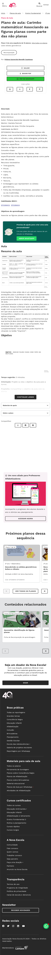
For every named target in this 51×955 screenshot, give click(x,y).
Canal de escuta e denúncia (19, 895)
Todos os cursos (14, 805)
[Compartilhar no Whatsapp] (20, 89)
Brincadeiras (12, 734)
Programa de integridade (17, 888)
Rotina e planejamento (16, 823)
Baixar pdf (25, 73)
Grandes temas (13, 716)
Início (3, 13)
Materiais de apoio (10, 405)
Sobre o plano (8, 413)
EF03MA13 (5, 205)
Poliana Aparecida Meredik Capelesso (19, 59)
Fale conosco (12, 848)
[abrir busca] (39, 4)
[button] (44, 591)
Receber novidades (20, 910)
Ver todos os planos (25, 591)
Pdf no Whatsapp (25, 79)
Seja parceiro (12, 859)
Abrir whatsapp (26, 238)
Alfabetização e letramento (18, 816)
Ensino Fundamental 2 (16, 819)
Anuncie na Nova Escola (17, 869)
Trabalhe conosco (14, 855)
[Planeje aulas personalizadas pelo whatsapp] (46, 926)
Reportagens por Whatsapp (18, 751)
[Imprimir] (10, 89)
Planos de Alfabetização (17, 776)
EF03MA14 (15, 205)
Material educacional (16, 783)
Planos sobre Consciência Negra (20, 773)
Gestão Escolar (13, 741)
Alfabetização (12, 726)
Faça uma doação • (15, 862)
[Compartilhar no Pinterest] (39, 89)
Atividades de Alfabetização (18, 790)
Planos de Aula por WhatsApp (20, 787)
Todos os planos (14, 766)
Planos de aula (15, 13)
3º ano (47, 13)
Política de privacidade (16, 891)
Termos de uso (13, 884)
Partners (10, 866)
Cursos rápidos (13, 826)
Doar (25, 683)
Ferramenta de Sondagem (18, 769)
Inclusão (10, 730)
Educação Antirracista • (17, 809)
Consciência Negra (15, 719)
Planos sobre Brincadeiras (18, 780)
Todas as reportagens (16, 712)
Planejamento (13, 737)
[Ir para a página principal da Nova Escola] (13, 7)
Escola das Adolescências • (18, 744)
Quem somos (12, 852)
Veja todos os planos (39, 43)
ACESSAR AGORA (25, 519)
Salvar (25, 68)
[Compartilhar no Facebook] (30, 89)
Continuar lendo (25, 397)
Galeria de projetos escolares (19, 747)
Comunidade (12, 845)
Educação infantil (14, 723)
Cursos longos (13, 830)
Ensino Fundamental (33, 13)
